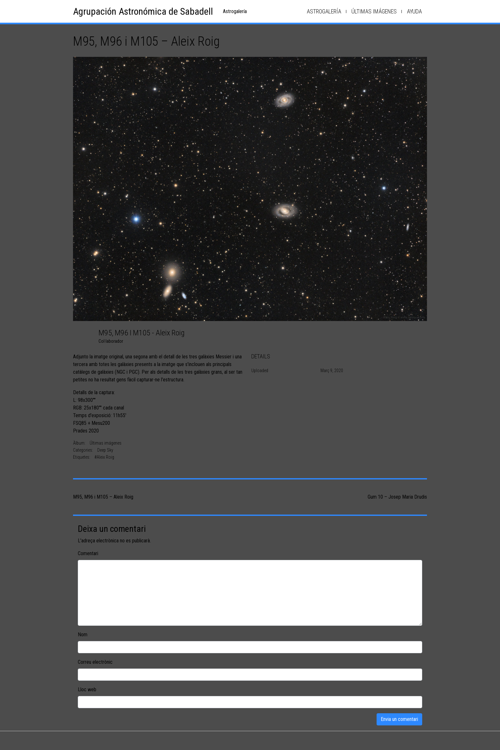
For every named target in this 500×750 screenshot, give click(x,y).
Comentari (88, 553)
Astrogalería (324, 11)
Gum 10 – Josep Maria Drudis (397, 497)
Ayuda (414, 11)
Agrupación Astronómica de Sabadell (143, 11)
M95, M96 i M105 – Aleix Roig (103, 497)
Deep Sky (105, 450)
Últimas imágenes (374, 11)
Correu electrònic (95, 662)
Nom (82, 634)
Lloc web (87, 689)
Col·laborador (111, 341)
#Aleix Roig (104, 457)
